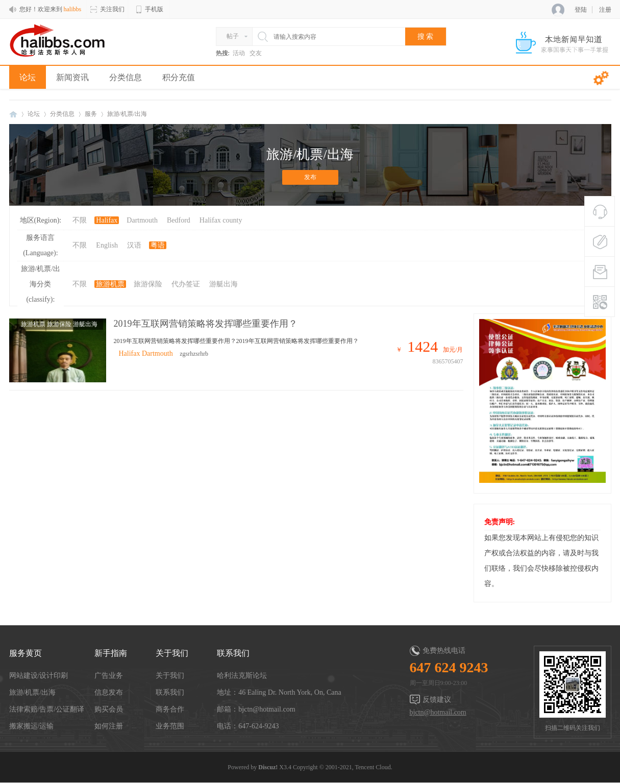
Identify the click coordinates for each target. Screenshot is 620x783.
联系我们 (170, 692)
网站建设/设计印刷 (38, 675)
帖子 (233, 36)
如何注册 (108, 726)
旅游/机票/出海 (32, 692)
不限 (79, 220)
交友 (256, 53)
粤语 (158, 245)
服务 (91, 113)
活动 (239, 53)
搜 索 (425, 36)
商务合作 (170, 709)
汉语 (134, 245)
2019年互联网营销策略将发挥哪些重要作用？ (205, 324)
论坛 (27, 77)
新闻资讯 (72, 77)
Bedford (178, 220)
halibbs (13, 114)
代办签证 (185, 284)
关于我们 (170, 675)
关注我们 (107, 9)
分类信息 (125, 77)
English (107, 245)
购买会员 (108, 709)
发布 (310, 177)
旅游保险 (148, 284)
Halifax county (221, 220)
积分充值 (178, 77)
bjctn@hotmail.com (438, 712)
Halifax (106, 220)
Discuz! (268, 767)
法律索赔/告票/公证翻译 (47, 709)
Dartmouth (142, 220)
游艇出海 (223, 284)
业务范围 (170, 726)
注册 (605, 9)
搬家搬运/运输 (31, 726)
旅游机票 (110, 284)
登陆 (581, 9)
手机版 (149, 9)
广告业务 (108, 675)
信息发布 (108, 692)
